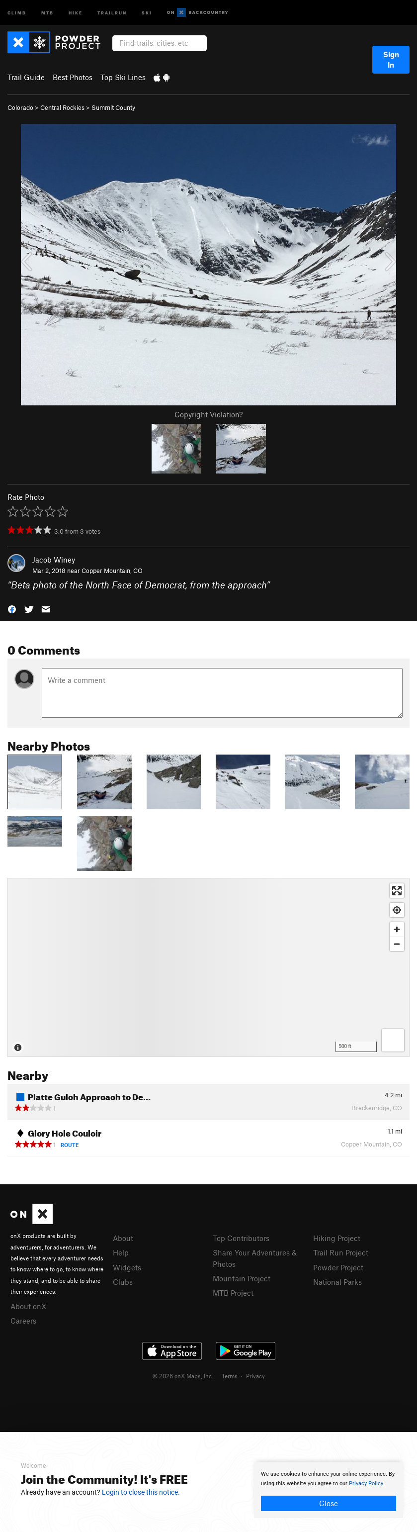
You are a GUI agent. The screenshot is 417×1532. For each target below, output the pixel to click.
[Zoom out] (397, 944)
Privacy (255, 1375)
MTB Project (233, 1292)
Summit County (113, 107)
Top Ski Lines (123, 77)
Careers (23, 1320)
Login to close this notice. (141, 1492)
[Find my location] (397, 910)
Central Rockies (62, 107)
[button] (11, 608)
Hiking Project (336, 1238)
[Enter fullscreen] (397, 890)
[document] (328, 1490)
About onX (28, 1306)
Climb (16, 12)
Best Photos (72, 77)
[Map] (208, 967)
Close (328, 1503)
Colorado (20, 107)
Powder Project (338, 1267)
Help (121, 1252)
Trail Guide (26, 77)
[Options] (393, 1040)
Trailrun (112, 12)
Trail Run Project (340, 1252)
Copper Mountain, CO (112, 570)
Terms (230, 1375)
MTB (47, 12)
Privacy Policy (366, 1483)
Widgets (127, 1267)
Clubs (123, 1281)
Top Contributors (241, 1238)
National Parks (337, 1281)
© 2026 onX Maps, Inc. (183, 1375)
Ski (147, 12)
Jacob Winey (53, 559)
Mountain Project (241, 1278)
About (123, 1238)
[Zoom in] (397, 929)
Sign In (391, 59)
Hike (76, 12)
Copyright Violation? (208, 414)
